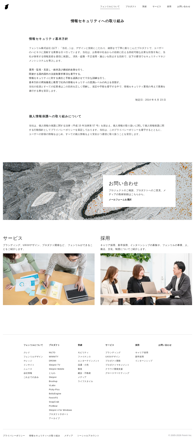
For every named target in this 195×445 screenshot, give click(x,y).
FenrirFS (53, 398)
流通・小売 (83, 365)
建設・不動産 (84, 373)
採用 (169, 6)
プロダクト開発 (113, 361)
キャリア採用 (141, 352)
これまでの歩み (31, 377)
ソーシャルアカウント (88, 435)
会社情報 (28, 373)
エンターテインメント (89, 361)
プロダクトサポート (59, 414)
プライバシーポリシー (14, 435)
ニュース (28, 369)
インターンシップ (144, 361)
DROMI (52, 361)
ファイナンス (84, 356)
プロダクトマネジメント (117, 365)
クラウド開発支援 (114, 369)
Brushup (53, 381)
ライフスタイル (85, 381)
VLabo (52, 385)
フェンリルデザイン (33, 356)
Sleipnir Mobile (56, 369)
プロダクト (131, 6)
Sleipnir (53, 377)
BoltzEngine (55, 393)
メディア (82, 377)
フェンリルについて (110, 6)
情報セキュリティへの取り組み (44, 435)
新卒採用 (139, 356)
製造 (80, 369)
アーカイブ (54, 418)
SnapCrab (54, 402)
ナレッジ (28, 361)
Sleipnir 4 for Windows (60, 410)
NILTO (52, 352)
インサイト (29, 365)
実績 (144, 6)
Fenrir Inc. (7, 6)
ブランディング (113, 352)
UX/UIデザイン (112, 356)
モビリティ (83, 352)
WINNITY (53, 356)
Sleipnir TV (54, 365)
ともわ (52, 373)
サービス (157, 6)
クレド (27, 352)
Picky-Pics (54, 389)
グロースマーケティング (117, 373)
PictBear (53, 406)
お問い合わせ (183, 6)
